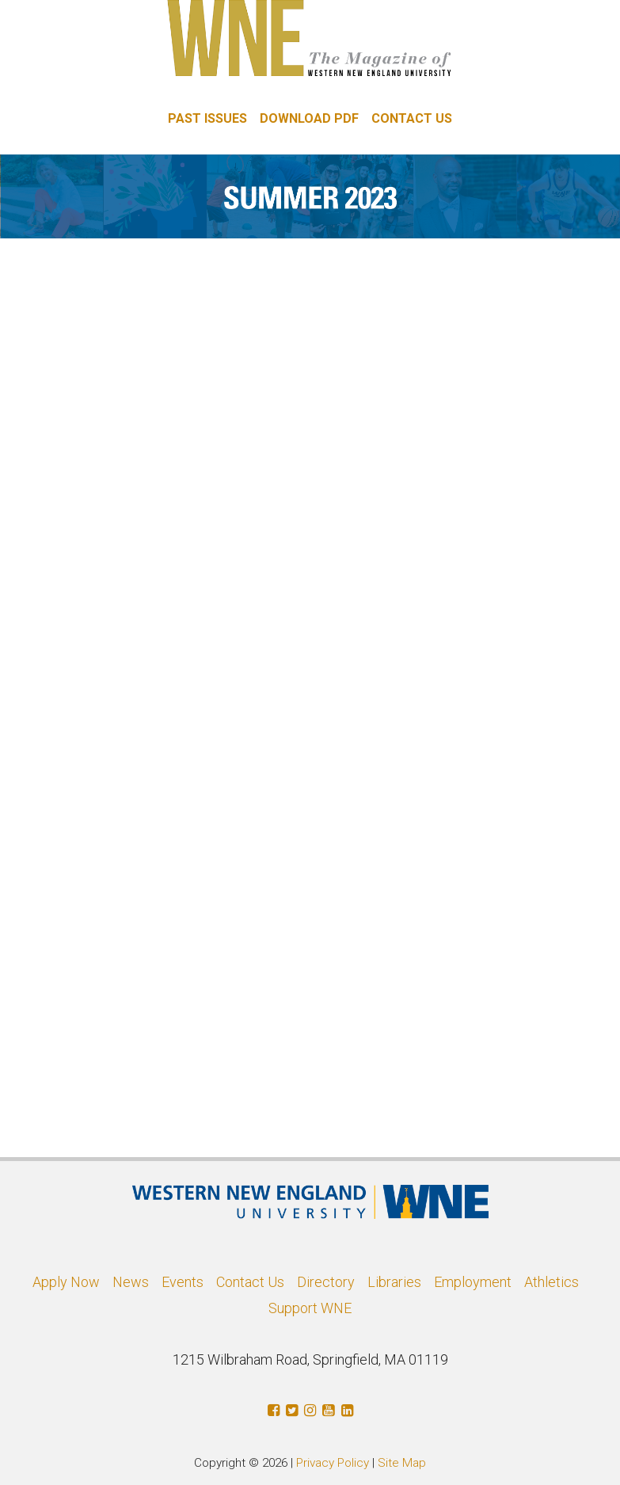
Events (182, 1282)
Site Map (402, 1463)
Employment (473, 1282)
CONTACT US (411, 118)
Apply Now (66, 1282)
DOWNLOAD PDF (309, 118)
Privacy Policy (332, 1463)
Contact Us (250, 1282)
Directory (326, 1282)
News (130, 1282)
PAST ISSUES (207, 118)
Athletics (551, 1282)
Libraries (394, 1282)
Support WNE (310, 1308)
